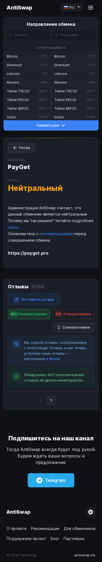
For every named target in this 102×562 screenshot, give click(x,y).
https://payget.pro (28, 253)
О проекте (17, 528)
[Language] (71, 7)
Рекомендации (45, 528)
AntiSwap (19, 7)
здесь (13, 227)
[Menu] (90, 7)
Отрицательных (73, 314)
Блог (55, 538)
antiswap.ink (84, 555)
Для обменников (79, 528)
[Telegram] (90, 512)
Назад (21, 147)
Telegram (51, 480)
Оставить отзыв (34, 299)
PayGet (19, 167)
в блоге (53, 358)
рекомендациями (56, 233)
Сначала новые (73, 327)
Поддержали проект (26, 538)
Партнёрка (74, 538)
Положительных (28, 314)
